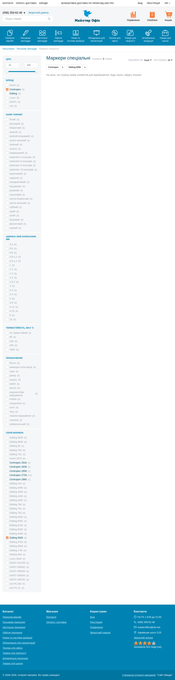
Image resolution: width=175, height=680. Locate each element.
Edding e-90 (16, 550)
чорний (13, 228)
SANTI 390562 (17, 567)
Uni (11, 106)
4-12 (12, 307)
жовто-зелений (18, 140)
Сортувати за (135, 60)
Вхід (140, 3)
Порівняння (96, 627)
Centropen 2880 (18, 479)
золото (13, 148)
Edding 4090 (16, 487)
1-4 (11, 277)
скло (12, 407)
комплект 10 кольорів (21, 169)
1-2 (11, 269)
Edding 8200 (16, 529)
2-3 (11, 290)
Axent (13, 85)
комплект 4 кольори (20, 157)
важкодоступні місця (21, 367)
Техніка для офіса (12, 648)
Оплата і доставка (26, 3)
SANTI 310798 (17, 562)
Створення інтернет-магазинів (139, 675)
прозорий (15, 123)
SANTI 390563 (17, 571)
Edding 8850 (16, 441)
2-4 (11, 294)
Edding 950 (16, 554)
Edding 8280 (16, 533)
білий (13, 119)
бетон (13, 363)
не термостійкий (19, 332)
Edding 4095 (16, 491)
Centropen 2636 (18, 466)
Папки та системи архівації (17, 637)
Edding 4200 (16, 496)
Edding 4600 (16, 500)
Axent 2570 (16, 458)
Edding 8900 (16, 546)
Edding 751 (16, 454)
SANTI (13, 101)
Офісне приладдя (12, 632)
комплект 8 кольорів (21, 165)
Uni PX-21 (15, 588)
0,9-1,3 (13, 261)
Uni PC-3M (15, 583)
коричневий (16, 173)
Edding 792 (16, 512)
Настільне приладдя (14, 627)
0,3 (11, 244)
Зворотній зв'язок (143, 637)
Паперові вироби (12, 617)
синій (12, 215)
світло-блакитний (19, 198)
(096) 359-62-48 (13, 12)
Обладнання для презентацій (19, 642)
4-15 (12, 311)
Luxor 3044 (16, 558)
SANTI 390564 (17, 575)
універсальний (18, 424)
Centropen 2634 (18, 462)
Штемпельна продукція (15, 658)
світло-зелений (18, 203)
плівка (13, 399)
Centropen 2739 (18, 475)
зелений (14, 144)
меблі (13, 383)
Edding (13, 93)
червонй (14, 178)
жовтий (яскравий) (20, 136)
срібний (14, 207)
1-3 (11, 273)
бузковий (14, 219)
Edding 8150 (16, 525)
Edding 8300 (16, 537)
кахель (13, 379)
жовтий (13, 132)
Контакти (8, 3)
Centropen (15, 89)
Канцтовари (8, 49)
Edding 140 (16, 483)
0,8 (11, 252)
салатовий (15, 194)
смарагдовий (17, 152)
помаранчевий (18, 182)
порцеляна (16, 403)
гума (12, 371)
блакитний (15, 127)
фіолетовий (16, 223)
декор (13, 375)
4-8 (11, 302)
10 (11, 319)
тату (12, 411)
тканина (14, 420)
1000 (12, 349)
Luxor (13, 97)
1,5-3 (12, 281)
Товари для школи (13, 663)
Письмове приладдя (27, 49)
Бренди (43, 3)
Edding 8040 (16, 517)
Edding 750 (16, 450)
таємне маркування (20, 415)
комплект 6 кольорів (21, 161)
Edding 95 (15, 446)
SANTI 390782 (17, 579)
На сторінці (160, 60)
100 (12, 341)
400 (12, 345)
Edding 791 (16, 508)
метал (13, 388)
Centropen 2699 (18, 471)
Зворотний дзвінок (38, 12)
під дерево (15, 186)
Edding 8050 (16, 521)
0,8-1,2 (13, 256)
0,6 (11, 248)
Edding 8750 (16, 542)
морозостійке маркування (17, 394)
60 (11, 337)
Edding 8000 (16, 437)
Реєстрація (153, 3)
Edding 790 (16, 504)
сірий (12, 211)
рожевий (14, 190)
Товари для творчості (14, 653)
